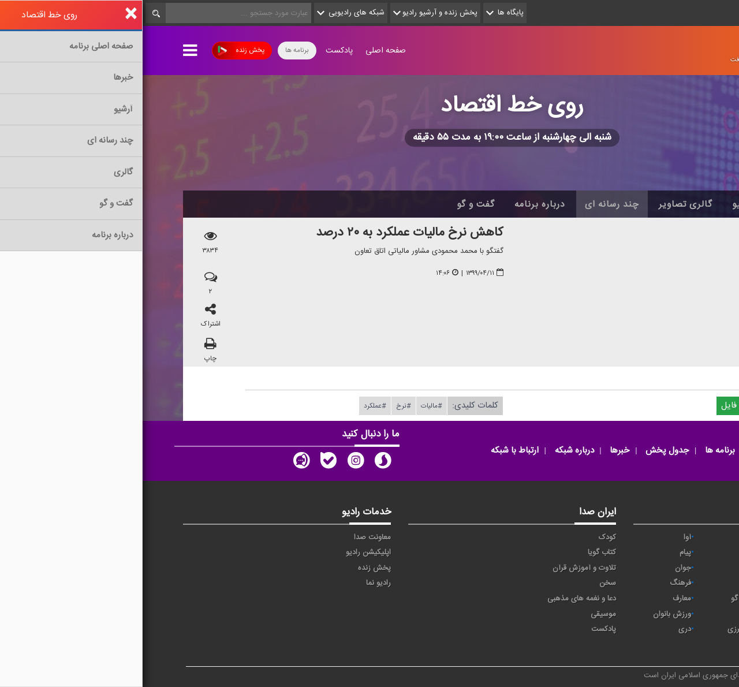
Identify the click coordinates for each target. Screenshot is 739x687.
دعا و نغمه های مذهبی (439, 598)
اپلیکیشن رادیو (225, 552)
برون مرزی (601, 629)
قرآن (680, 598)
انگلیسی (674, 645)
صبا (612, 583)
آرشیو (600, 204)
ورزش (608, 614)
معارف (539, 598)
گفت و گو (333, 204)
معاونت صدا (229, 537)
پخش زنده (98, 50)
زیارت (609, 645)
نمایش (676, 614)
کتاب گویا (459, 552)
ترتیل (678, 568)
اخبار (642, 204)
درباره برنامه (397, 204)
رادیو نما (235, 583)
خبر (682, 537)
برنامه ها (154, 50)
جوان (540, 568)
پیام (542, 552)
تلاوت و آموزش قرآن (441, 568)
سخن (465, 583)
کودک (464, 537)
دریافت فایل (605, 405)
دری (542, 629)
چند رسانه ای (469, 204)
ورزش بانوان (529, 614)
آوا (544, 537)
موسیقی (460, 614)
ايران (610, 552)
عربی (680, 629)
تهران (609, 568)
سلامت (676, 583)
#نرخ (260, 406)
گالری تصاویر (543, 204)
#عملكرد (232, 406)
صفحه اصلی (243, 51)
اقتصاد (677, 552)
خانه (680, 204)
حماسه (608, 537)
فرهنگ (537, 583)
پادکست (196, 51)
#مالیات (289, 406)
